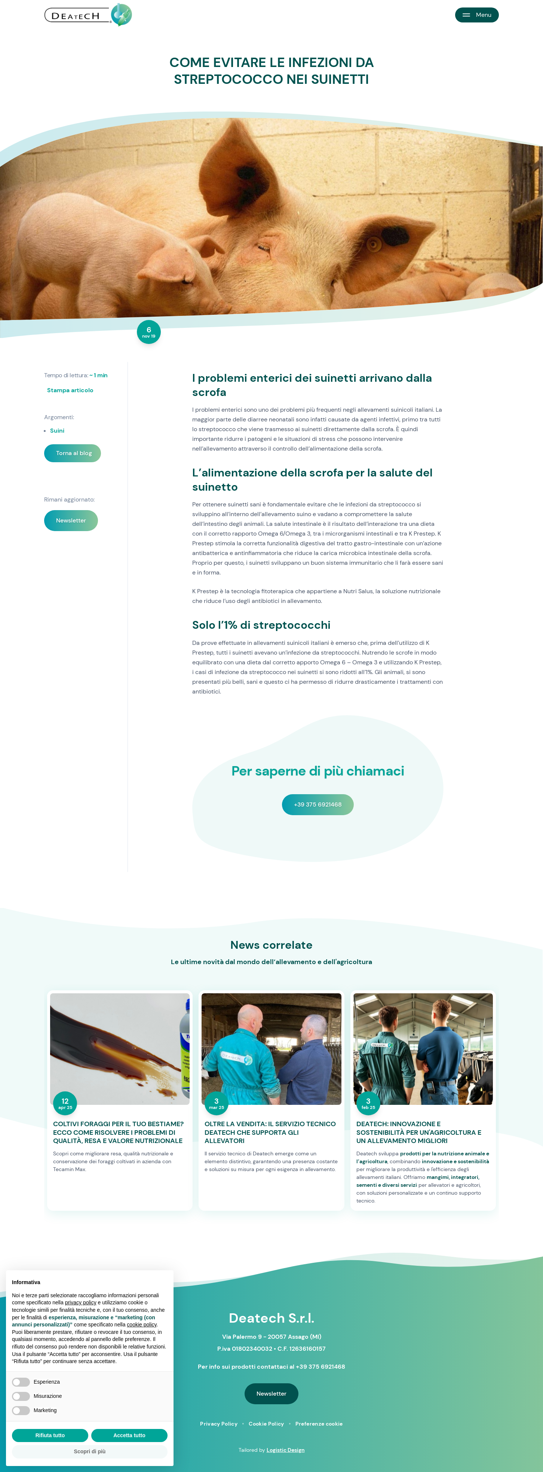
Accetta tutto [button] (129, 1435)
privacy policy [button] (80, 1302)
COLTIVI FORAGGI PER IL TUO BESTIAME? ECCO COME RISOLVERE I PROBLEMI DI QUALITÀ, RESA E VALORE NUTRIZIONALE (118, 1132)
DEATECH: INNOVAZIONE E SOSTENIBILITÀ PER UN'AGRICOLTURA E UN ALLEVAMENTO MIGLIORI (418, 1132)
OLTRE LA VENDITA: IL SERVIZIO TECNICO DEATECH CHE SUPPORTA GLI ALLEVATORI (270, 1132)
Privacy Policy (218, 1423)
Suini (57, 431)
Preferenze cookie (319, 1423)
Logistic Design (286, 1450)
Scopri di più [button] (90, 1451)
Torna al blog (74, 453)
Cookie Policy (266, 1423)
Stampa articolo (70, 390)
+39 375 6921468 (318, 804)
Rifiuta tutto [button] (50, 1435)
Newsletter (71, 520)
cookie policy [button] (141, 1325)
